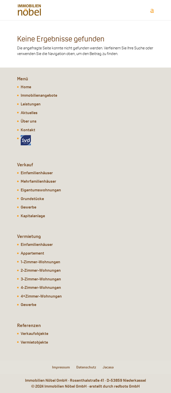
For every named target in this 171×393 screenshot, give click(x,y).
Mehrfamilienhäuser (38, 181)
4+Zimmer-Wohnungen (41, 296)
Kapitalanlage (33, 216)
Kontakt (28, 130)
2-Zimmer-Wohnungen (41, 270)
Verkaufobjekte (34, 333)
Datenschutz (86, 367)
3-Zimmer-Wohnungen (41, 279)
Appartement (32, 253)
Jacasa (108, 367)
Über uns (28, 121)
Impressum (61, 367)
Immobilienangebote (39, 95)
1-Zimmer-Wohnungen (40, 262)
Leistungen (31, 104)
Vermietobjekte (34, 342)
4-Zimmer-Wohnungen (41, 287)
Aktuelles (29, 112)
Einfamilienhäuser (37, 173)
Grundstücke (32, 198)
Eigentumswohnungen (41, 190)
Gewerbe (28, 207)
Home (26, 87)
